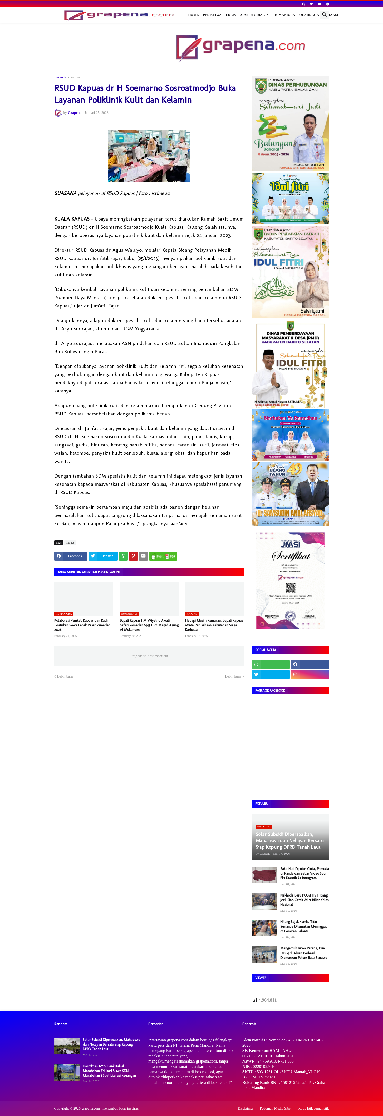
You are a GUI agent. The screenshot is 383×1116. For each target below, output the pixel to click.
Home (193, 15)
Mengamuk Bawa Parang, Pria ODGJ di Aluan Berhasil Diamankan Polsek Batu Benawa (303, 953)
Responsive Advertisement (149, 656)
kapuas (75, 77)
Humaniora (284, 15)
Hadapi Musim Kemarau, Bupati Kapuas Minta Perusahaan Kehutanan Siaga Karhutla (214, 625)
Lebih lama (233, 676)
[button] (324, 15)
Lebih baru (65, 676)
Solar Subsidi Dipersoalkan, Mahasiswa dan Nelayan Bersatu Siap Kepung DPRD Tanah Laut (111, 1044)
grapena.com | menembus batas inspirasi (110, 1108)
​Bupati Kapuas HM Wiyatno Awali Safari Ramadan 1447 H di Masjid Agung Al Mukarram (149, 625)
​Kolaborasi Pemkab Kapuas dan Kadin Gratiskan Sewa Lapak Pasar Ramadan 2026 (82, 625)
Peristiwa (212, 15)
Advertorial (252, 15)
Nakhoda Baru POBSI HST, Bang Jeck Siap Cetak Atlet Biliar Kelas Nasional (304, 900)
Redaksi (330, 15)
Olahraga (309, 15)
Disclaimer (245, 1108)
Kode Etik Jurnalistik (313, 1108)
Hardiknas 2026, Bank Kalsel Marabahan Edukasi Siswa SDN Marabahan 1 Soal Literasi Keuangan (109, 1071)
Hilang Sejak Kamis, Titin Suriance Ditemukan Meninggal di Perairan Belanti (303, 926)
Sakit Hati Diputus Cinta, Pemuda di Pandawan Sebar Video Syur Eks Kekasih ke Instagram (304, 873)
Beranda (60, 77)
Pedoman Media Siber (276, 1108)
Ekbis (231, 15)
